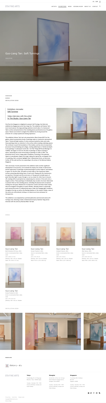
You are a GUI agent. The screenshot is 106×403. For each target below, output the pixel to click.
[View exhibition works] (78, 124)
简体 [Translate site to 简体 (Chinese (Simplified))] (97, 1)
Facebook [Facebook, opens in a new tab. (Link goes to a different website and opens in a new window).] (94, 393)
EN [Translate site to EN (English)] (93, 1)
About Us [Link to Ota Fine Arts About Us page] (87, 6)
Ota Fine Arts (12, 6)
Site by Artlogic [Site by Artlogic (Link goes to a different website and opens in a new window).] (8, 401)
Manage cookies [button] (21, 397)
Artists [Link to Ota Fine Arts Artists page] (54, 6)
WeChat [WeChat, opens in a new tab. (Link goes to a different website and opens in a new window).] (99, 393)
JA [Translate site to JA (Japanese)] (100, 1)
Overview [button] (8, 96)
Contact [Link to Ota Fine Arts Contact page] (95, 6)
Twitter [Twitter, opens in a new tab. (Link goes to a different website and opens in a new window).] (91, 393)
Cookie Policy (14, 397)
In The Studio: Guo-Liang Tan (19, 118)
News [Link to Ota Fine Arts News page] (70, 6)
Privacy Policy (7, 397)
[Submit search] (100, 6)
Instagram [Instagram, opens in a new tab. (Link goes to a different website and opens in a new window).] (97, 393)
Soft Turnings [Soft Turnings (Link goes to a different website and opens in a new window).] (13, 111)
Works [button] (7, 98)
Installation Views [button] (12, 100)
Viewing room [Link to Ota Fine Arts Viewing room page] (78, 6)
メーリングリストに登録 (88, 393)
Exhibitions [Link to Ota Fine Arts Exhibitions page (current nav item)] (62, 6)
